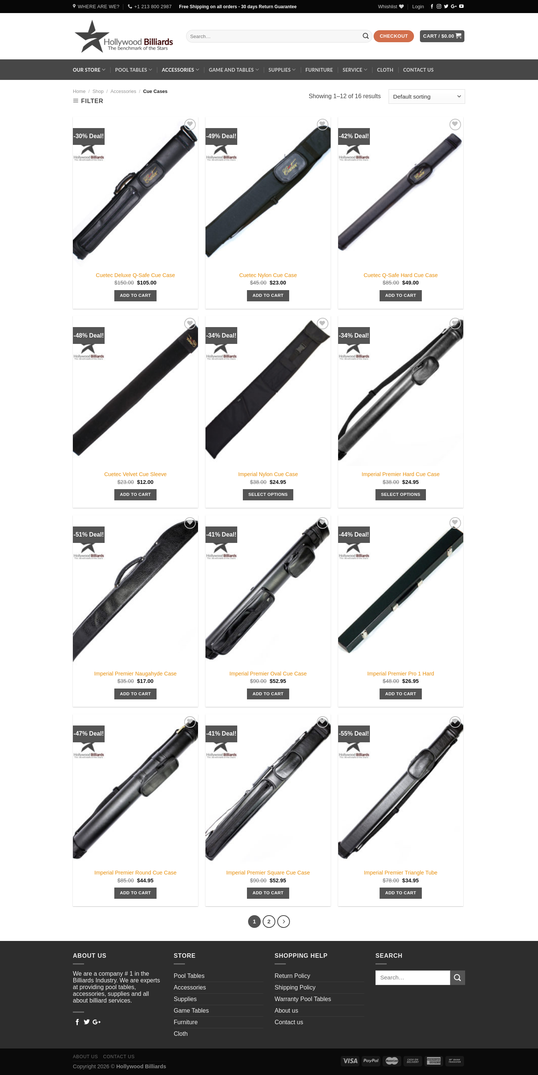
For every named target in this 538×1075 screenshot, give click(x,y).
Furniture (319, 70)
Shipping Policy (295, 987)
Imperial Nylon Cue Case (268, 474)
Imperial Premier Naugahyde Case (135, 674)
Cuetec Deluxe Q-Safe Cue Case (135, 275)
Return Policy (292, 976)
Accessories (180, 69)
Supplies (282, 69)
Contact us (418, 70)
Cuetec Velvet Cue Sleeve (135, 474)
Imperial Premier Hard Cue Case (401, 474)
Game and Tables (234, 69)
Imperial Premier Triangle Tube (400, 873)
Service (355, 69)
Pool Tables (133, 69)
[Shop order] (427, 96)
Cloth (385, 70)
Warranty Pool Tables (303, 999)
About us (286, 1010)
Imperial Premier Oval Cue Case (268, 674)
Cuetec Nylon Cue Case (268, 275)
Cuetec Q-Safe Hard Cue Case (400, 275)
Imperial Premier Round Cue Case (136, 873)
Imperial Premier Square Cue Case (268, 873)
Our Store (89, 69)
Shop (97, 91)
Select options (268, 494)
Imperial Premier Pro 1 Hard (400, 674)
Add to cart (135, 295)
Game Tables (191, 1010)
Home (79, 91)
